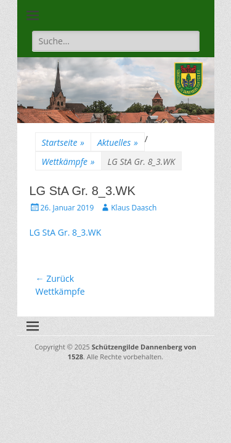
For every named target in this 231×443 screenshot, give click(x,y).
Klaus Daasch (133, 207)
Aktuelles (117, 142)
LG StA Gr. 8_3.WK (66, 232)
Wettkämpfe (68, 161)
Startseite (63, 142)
